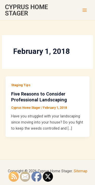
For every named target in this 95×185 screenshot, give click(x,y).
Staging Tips (20, 85)
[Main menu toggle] (84, 10)
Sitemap (80, 171)
